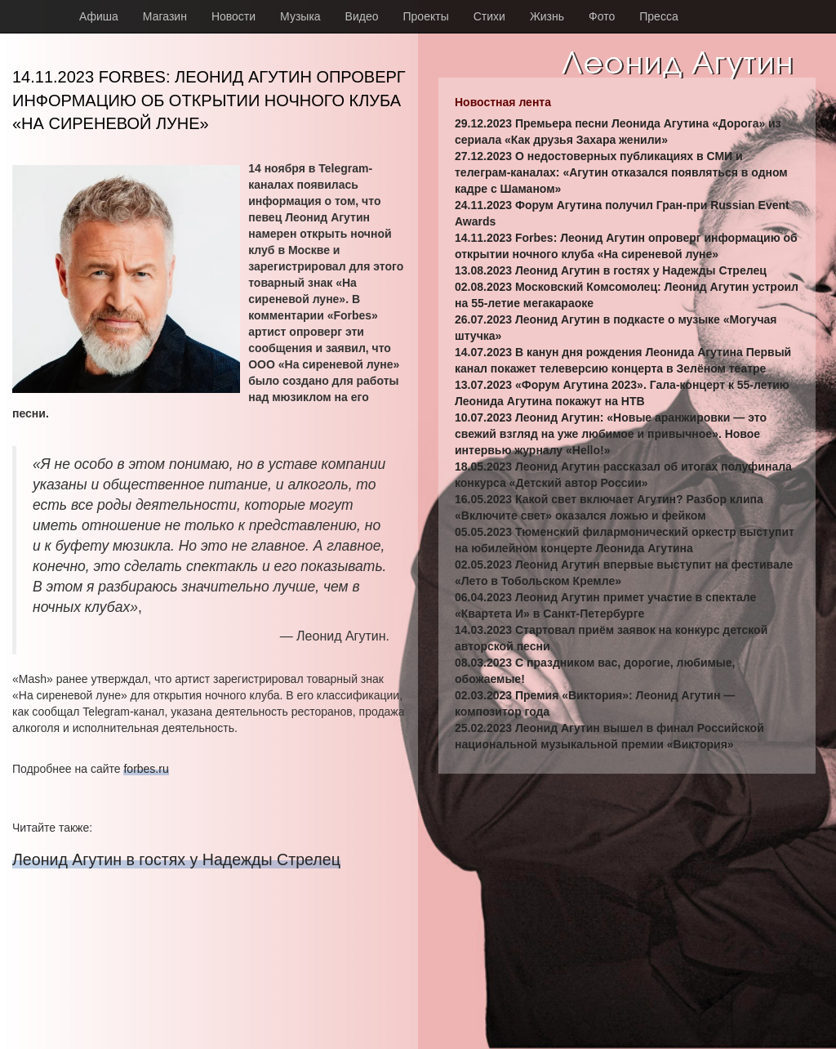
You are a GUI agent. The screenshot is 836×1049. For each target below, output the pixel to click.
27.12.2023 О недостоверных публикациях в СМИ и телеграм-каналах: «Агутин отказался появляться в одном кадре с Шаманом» (621, 172)
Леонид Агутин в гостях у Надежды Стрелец (176, 859)
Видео (362, 16)
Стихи (489, 16)
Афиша (98, 16)
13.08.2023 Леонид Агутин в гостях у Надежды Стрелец (611, 270)
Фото (602, 16)
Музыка (300, 16)
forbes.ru (145, 768)
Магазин (165, 16)
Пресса (658, 16)
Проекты (426, 16)
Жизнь (547, 16)
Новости (233, 16)
